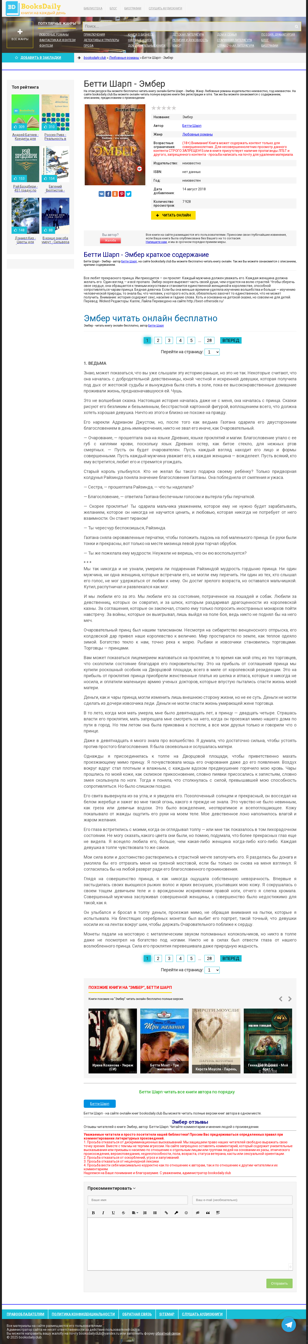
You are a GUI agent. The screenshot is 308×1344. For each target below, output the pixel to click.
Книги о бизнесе (141, 34)
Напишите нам (156, 242)
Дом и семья (227, 34)
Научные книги (140, 40)
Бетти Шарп (191, 126)
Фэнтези (46, 45)
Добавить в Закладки (38, 58)
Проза (88, 45)
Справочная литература (235, 45)
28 (209, 340)
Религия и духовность (190, 40)
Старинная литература (234, 40)
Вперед (231, 340)
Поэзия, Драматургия (278, 34)
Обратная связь (137, 1314)
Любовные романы (54, 34)
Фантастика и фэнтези (57, 40)
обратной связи (167, 1333)
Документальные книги (146, 45)
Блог (113, 8)
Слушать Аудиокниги (165, 8)
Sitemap (166, 1314)
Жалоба (110, 240)
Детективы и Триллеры (101, 40)
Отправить (279, 1283)
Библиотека (93, 8)
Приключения (94, 34)
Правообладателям (25, 1314)
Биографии (132, 8)
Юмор (177, 45)
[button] (93, 1212)
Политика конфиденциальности (83, 1314)
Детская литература (188, 34)
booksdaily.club (38, 8)
